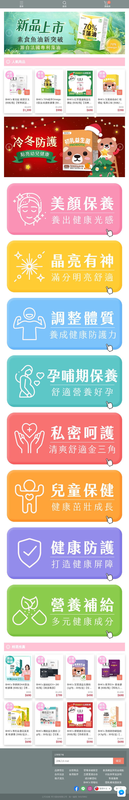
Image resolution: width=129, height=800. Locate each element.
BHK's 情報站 (90, 782)
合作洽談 (59, 774)
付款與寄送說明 (113, 774)
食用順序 (73, 774)
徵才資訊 (59, 778)
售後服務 (113, 778)
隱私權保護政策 (113, 782)
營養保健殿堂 (91, 770)
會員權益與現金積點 (113, 770)
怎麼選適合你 (91, 774)
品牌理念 (59, 770)
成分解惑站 (91, 778)
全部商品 (73, 770)
